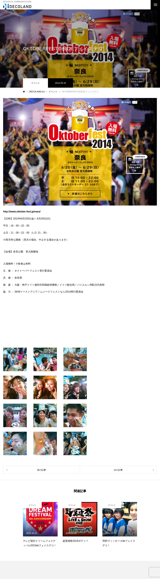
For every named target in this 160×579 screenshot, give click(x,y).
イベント (35, 83)
